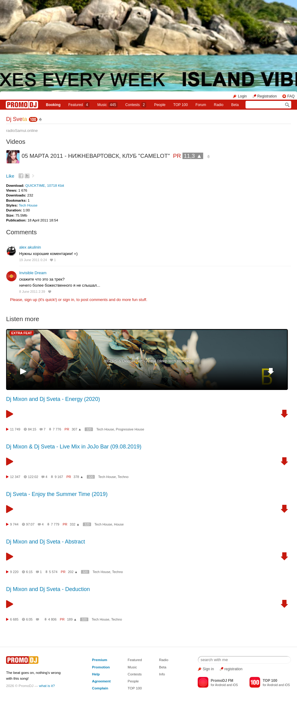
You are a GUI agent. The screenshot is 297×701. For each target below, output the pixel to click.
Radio (218, 105)
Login (242, 96)
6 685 (14, 619)
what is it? (47, 686)
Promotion (101, 667)
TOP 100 (180, 105)
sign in (68, 299)
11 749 (15, 429)
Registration (267, 96)
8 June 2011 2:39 (32, 291)
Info (162, 674)
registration (233, 669)
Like (10, 176)
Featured (79, 105)
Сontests (135, 105)
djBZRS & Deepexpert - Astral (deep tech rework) (147, 361)
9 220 (14, 572)
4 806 (52, 619)
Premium (99, 660)
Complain (100, 688)
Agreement (101, 681)
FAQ (291, 96)
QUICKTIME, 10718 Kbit (44, 185)
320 (88, 429)
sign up (30, 299)
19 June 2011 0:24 (33, 260)
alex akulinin (30, 247)
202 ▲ (73, 572)
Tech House (28, 205)
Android (220, 685)
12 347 (15, 477)
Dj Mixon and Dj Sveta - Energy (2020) (53, 399)
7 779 (55, 524)
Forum (201, 105)
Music (107, 105)
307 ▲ (76, 429)
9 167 (59, 477)
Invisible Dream (33, 273)
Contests (135, 674)
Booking (53, 105)
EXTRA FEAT (21, 333)
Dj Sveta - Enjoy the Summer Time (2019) (57, 494)
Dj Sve (16, 119)
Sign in (208, 669)
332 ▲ (75, 524)
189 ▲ (72, 619)
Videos (15, 141)
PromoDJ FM (222, 680)
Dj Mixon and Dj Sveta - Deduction (48, 589)
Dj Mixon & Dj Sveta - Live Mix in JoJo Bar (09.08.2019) (73, 447)
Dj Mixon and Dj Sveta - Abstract (45, 542)
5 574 (53, 572)
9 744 (14, 524)
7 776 (57, 429)
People (159, 105)
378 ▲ (78, 477)
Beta (235, 105)
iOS (235, 685)
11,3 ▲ (193, 156)
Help (96, 674)
